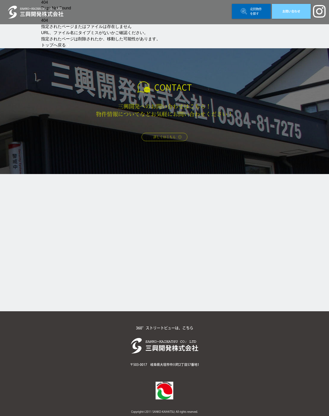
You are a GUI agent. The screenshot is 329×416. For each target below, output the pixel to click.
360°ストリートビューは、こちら (164, 328)
